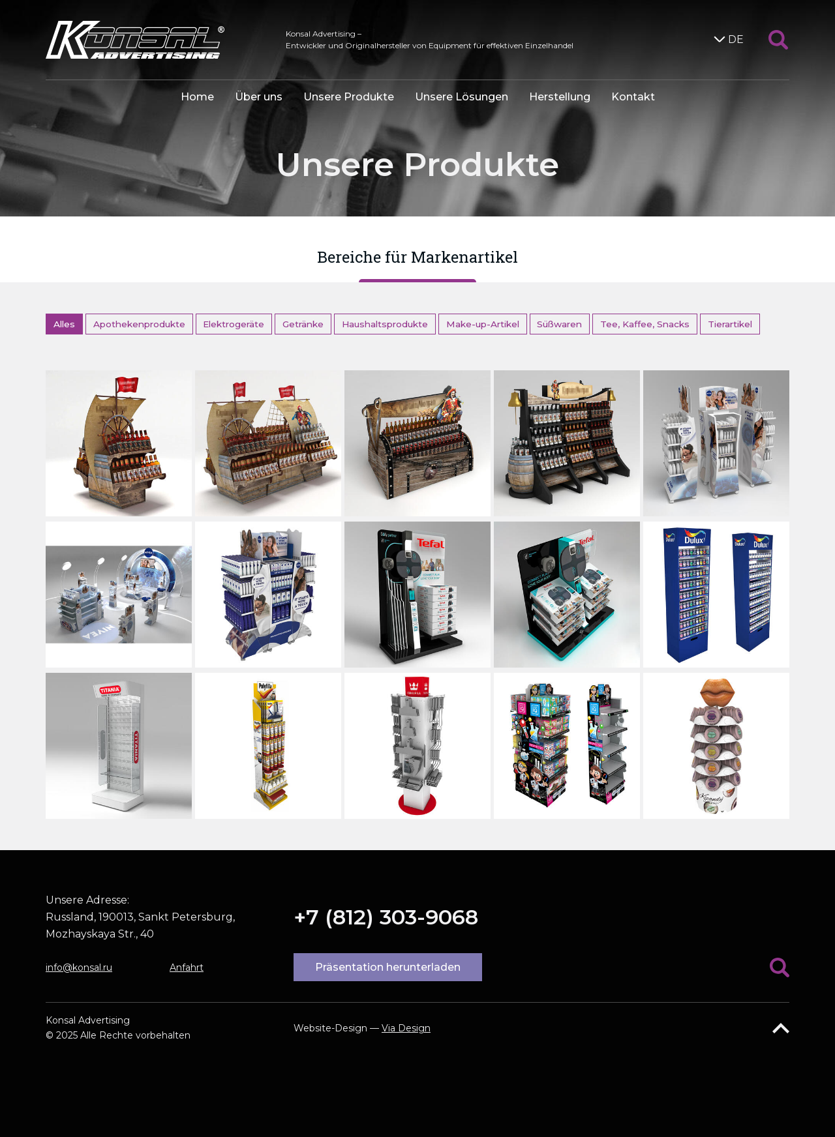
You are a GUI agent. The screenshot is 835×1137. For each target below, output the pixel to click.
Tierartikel (730, 324)
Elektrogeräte (233, 324)
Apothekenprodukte (139, 324)
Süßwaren (559, 324)
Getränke (303, 324)
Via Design (406, 1028)
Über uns (258, 97)
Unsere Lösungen (461, 97)
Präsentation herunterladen (388, 967)
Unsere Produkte (348, 97)
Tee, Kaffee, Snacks (645, 324)
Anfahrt (187, 967)
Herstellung (559, 97)
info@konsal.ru (79, 967)
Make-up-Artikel (482, 324)
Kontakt (633, 97)
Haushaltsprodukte (385, 324)
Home (197, 97)
